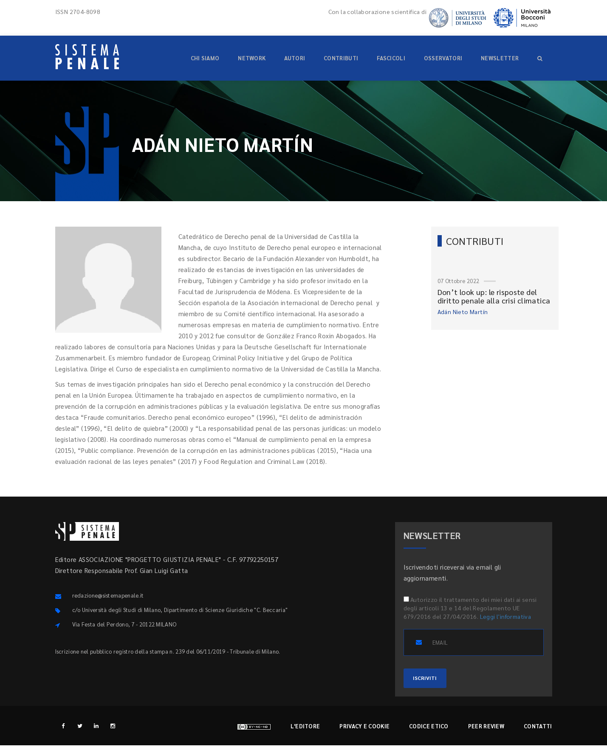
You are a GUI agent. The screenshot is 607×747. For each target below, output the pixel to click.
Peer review (486, 727)
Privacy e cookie (364, 727)
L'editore (305, 727)
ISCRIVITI (429, 679)
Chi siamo (205, 58)
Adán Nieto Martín (463, 311)
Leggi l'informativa (505, 616)
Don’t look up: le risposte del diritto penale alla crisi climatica (494, 296)
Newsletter (500, 58)
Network (251, 58)
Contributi (341, 58)
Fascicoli (391, 58)
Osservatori (443, 58)
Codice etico (429, 727)
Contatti (538, 727)
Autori (294, 58)
